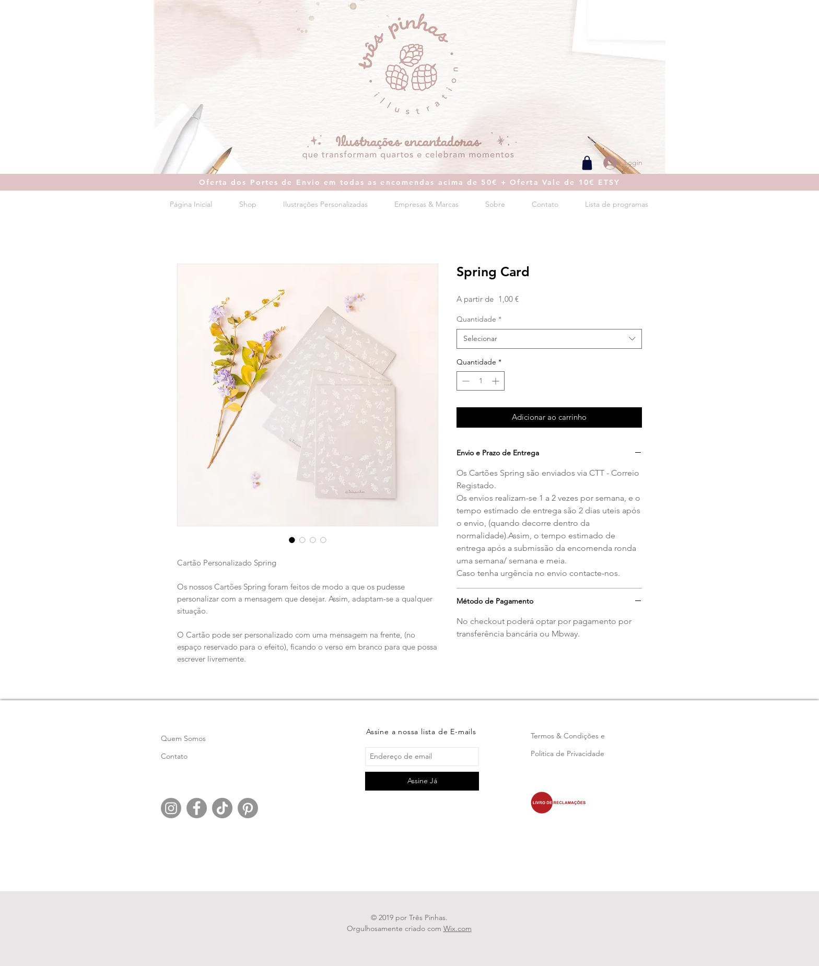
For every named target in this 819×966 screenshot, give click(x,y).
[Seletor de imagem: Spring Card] (292, 540)
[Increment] (496, 381)
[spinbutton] (480, 381)
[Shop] (587, 162)
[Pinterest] (248, 808)
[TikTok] (222, 808)
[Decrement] (464, 381)
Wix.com (457, 928)
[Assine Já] (422, 781)
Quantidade (479, 319)
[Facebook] (196, 808)
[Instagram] (171, 808)
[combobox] (549, 339)
